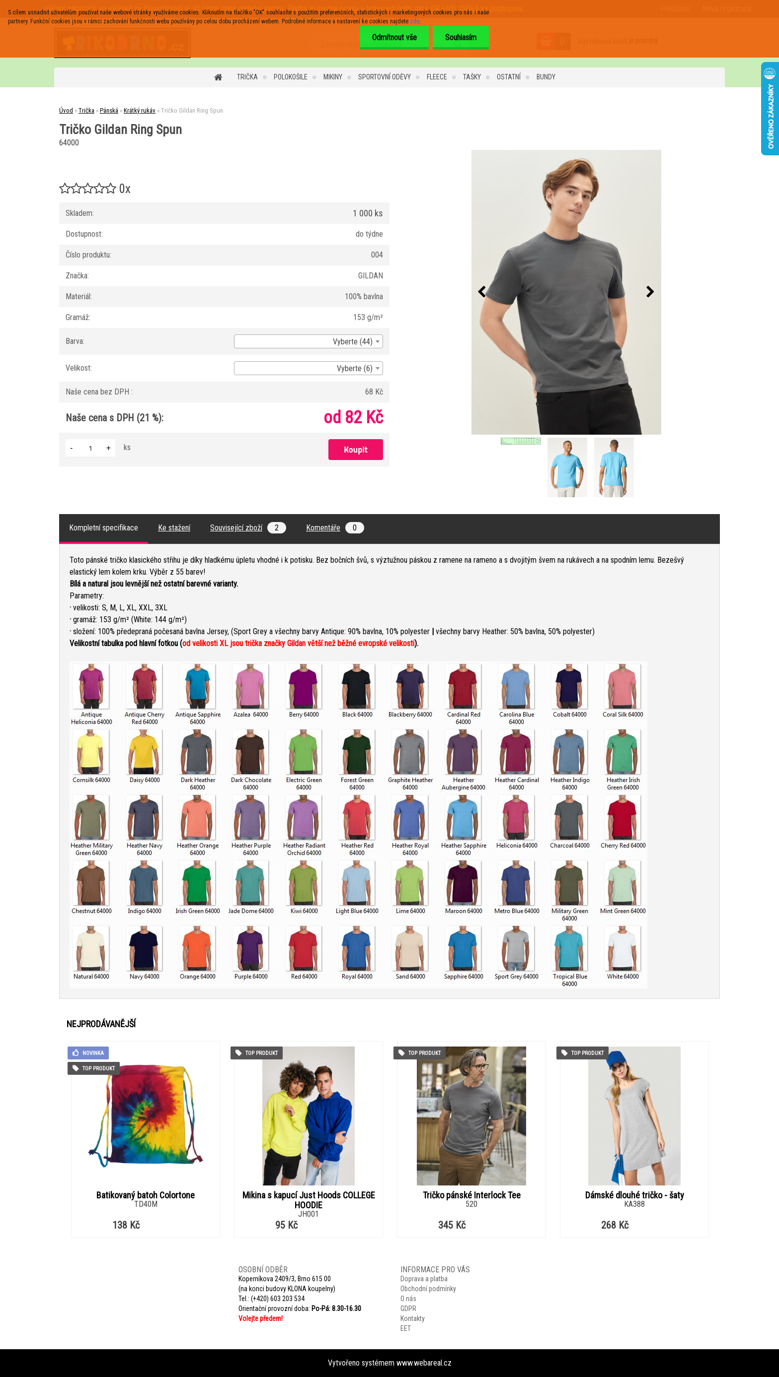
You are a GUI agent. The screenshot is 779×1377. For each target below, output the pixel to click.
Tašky (472, 77)
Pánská (109, 110)
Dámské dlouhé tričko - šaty (634, 1195)
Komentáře (335, 527)
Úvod (66, 110)
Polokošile (291, 77)
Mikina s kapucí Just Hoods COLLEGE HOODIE (308, 1200)
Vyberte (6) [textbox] (355, 368)
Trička (247, 77)
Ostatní (509, 77)
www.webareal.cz (424, 1363)
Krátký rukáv (140, 110)
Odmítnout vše (394, 37)
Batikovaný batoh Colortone (145, 1195)
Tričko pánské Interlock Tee (472, 1195)
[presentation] (481, 292)
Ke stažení (174, 527)
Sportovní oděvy (384, 77)
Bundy (546, 77)
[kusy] (90, 448)
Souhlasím (460, 37)
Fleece (437, 77)
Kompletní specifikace (103, 527)
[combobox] (308, 341)
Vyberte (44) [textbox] (353, 341)
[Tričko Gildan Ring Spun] (566, 292)
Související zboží (248, 527)
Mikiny (332, 77)
